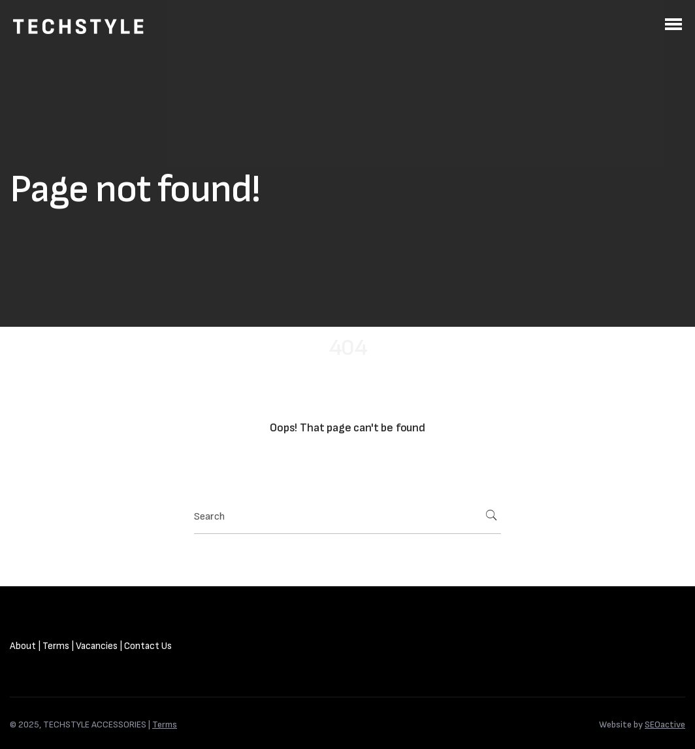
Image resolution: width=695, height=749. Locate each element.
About (23, 646)
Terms (55, 646)
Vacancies (97, 646)
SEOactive (665, 724)
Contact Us (148, 646)
